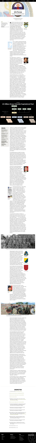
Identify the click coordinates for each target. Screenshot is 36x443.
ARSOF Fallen (3, 436)
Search (2, 437)
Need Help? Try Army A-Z (13, 437)
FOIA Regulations (21, 438)
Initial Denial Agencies (21, 439)
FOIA (20, 434)
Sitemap (2, 439)
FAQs (20, 436)
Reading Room (21, 437)
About (2, 438)
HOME (2, 434)
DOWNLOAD (2, 26)
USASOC (11, 434)
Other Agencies (21, 440)
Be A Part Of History (13, 438)
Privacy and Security (13, 436)
